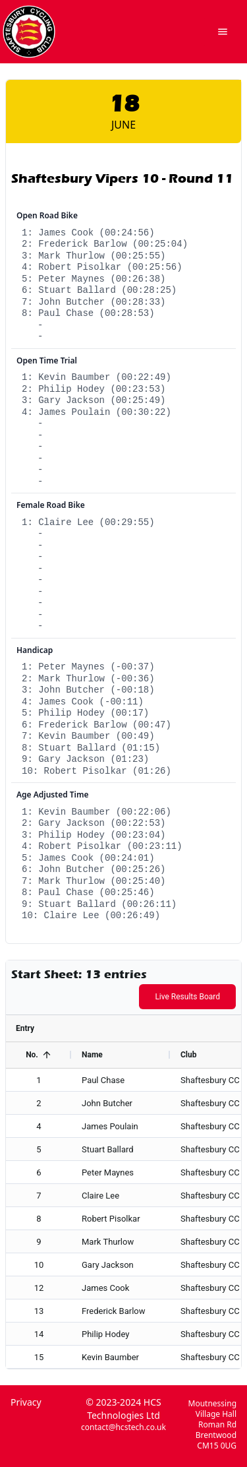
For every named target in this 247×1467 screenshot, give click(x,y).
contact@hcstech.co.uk (123, 1427)
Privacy (26, 1402)
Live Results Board (187, 996)
